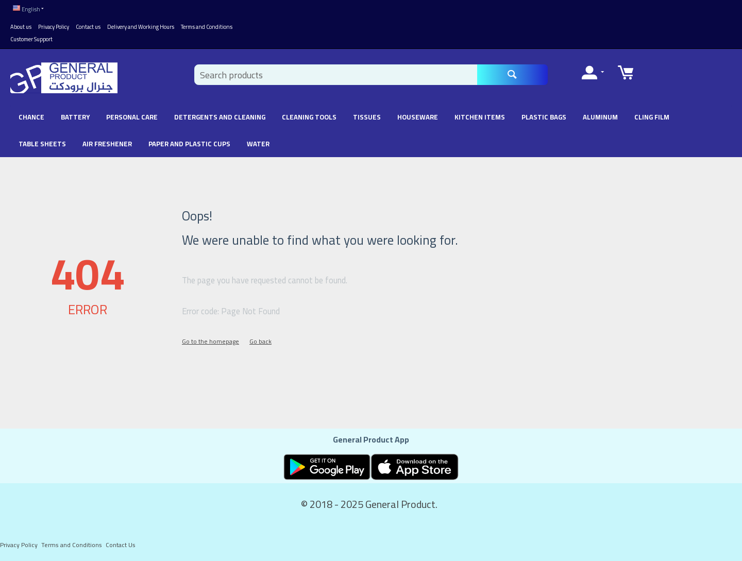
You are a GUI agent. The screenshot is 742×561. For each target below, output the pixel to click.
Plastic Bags (543, 117)
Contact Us (121, 545)
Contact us (88, 27)
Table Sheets (42, 144)
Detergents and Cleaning (219, 117)
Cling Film (651, 117)
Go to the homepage (210, 341)
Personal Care (132, 117)
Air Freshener (107, 144)
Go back (260, 341)
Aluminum (600, 117)
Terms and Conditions (206, 27)
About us (20, 27)
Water (258, 144)
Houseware (417, 117)
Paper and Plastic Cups (189, 144)
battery (75, 117)
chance (31, 117)
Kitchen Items (479, 117)
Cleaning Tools (309, 117)
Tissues (367, 117)
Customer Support (31, 39)
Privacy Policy (53, 27)
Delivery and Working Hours (140, 27)
